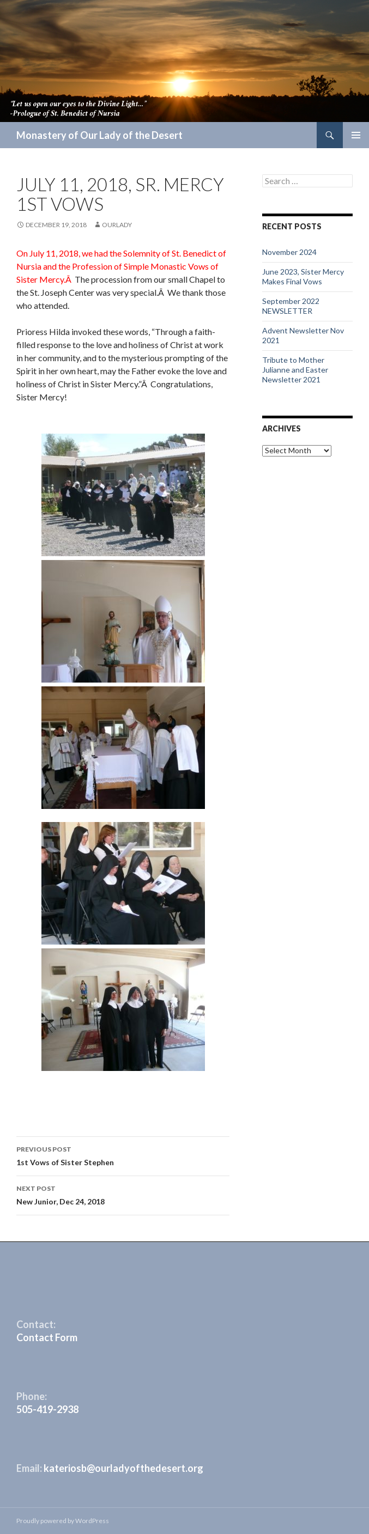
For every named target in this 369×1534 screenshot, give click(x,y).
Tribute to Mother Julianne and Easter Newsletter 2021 (295, 369)
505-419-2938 (47, 1409)
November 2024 (289, 252)
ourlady (117, 225)
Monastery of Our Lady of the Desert (99, 135)
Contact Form (46, 1337)
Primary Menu (356, 135)
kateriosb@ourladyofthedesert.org (123, 1468)
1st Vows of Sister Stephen (122, 1155)
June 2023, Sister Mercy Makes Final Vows (303, 276)
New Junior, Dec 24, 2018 (122, 1194)
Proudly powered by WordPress (62, 1521)
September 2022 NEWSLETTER (290, 305)
